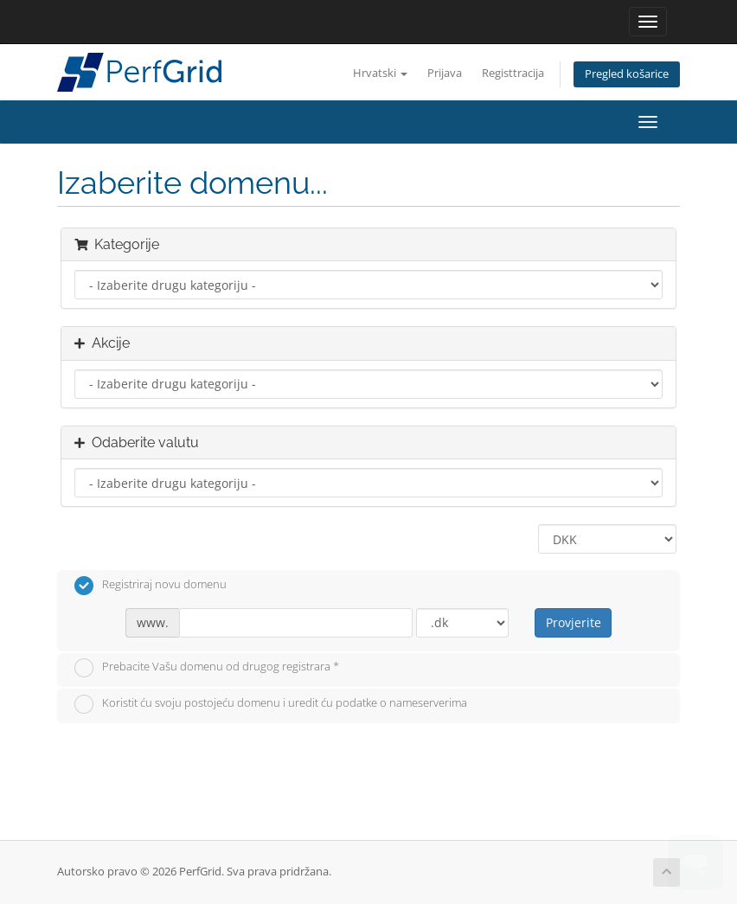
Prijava (444, 73)
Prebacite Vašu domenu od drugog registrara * (206, 667)
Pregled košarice (627, 74)
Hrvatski (380, 73)
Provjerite (573, 622)
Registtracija (513, 73)
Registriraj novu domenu (150, 585)
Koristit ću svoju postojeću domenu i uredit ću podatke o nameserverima (270, 704)
